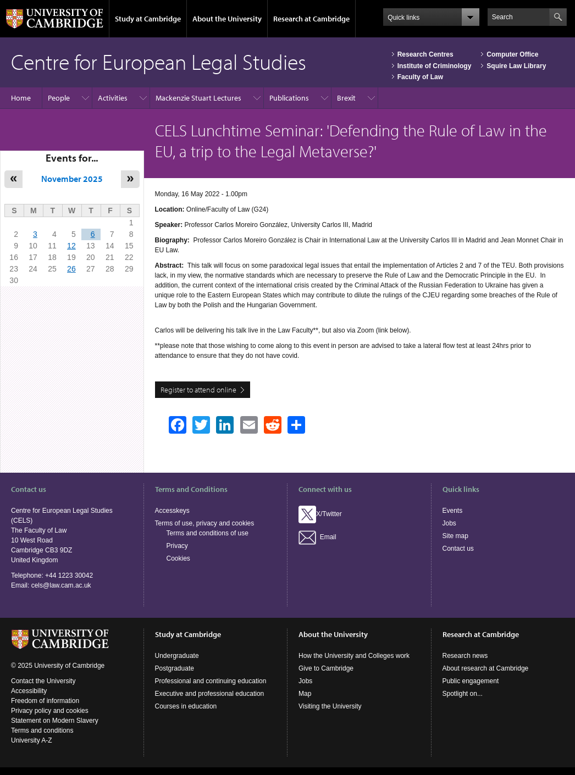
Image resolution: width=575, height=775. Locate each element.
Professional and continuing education (211, 681)
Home (21, 98)
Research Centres (425, 54)
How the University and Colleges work (354, 656)
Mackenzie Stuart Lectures (198, 98)
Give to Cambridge (325, 668)
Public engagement (471, 681)
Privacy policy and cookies (50, 711)
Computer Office (512, 54)
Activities (113, 98)
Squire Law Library (516, 66)
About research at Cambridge (486, 668)
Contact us (458, 548)
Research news (465, 656)
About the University (227, 19)
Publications (289, 98)
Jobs (449, 523)
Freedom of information (45, 701)
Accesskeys (172, 510)
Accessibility (29, 691)
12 (71, 245)
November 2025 (72, 178)
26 (71, 268)
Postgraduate (174, 668)
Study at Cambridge (148, 19)
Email (317, 537)
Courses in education (186, 706)
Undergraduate (177, 656)
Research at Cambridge (311, 19)
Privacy (177, 546)
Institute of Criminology (434, 66)
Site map (455, 536)
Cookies (178, 558)
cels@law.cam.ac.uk (61, 585)
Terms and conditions (42, 730)
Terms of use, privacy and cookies (205, 523)
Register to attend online (198, 390)
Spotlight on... (463, 694)
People (59, 98)
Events (453, 510)
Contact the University (43, 681)
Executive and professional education (209, 694)
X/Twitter (320, 514)
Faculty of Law (420, 77)
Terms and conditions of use (207, 533)
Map (304, 694)
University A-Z (31, 740)
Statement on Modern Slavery (54, 720)
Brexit (346, 98)
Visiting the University (330, 706)
